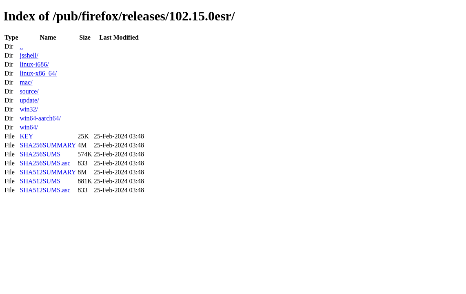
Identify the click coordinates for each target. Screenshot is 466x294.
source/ (29, 91)
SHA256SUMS (40, 154)
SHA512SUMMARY (48, 172)
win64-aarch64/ (40, 118)
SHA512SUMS (40, 181)
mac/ (26, 82)
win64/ (29, 127)
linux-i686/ (34, 64)
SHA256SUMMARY (48, 145)
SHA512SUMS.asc (45, 190)
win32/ (29, 109)
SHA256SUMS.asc (45, 163)
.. (21, 46)
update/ (29, 100)
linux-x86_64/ (38, 73)
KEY (26, 136)
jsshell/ (29, 55)
